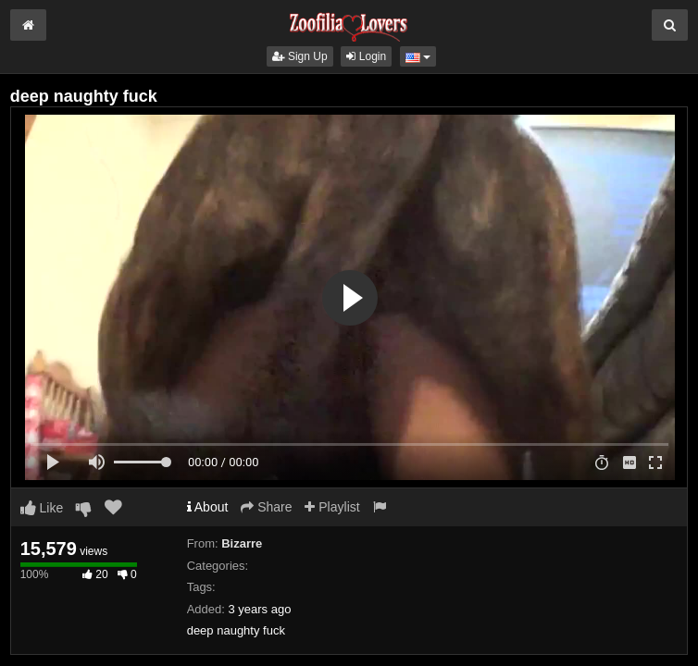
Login (366, 56)
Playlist (332, 507)
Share (266, 507)
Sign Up (300, 56)
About (208, 507)
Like (42, 507)
